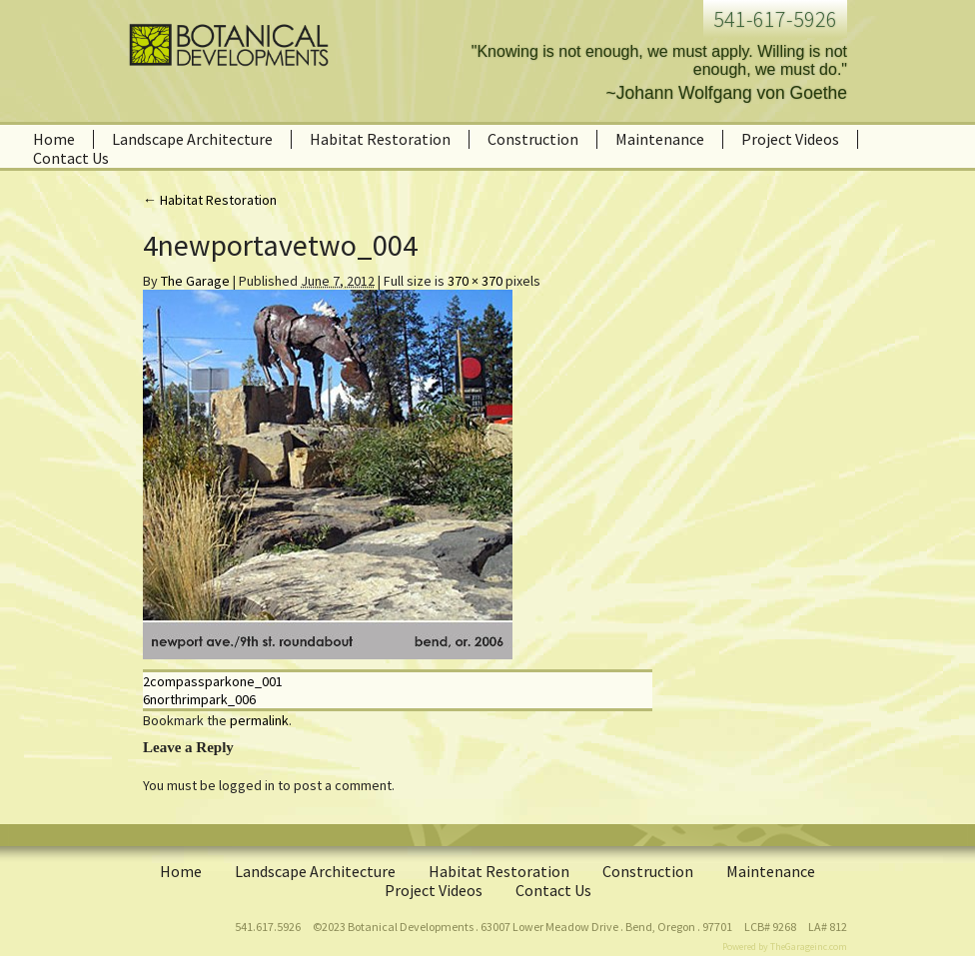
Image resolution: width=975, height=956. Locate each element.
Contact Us (71, 158)
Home (54, 139)
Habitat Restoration (380, 139)
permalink (259, 720)
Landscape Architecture (192, 139)
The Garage (195, 281)
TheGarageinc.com (808, 946)
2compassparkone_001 (213, 681)
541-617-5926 (775, 19)
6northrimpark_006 (199, 699)
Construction (533, 139)
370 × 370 (475, 281)
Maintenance (659, 139)
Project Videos (790, 139)
